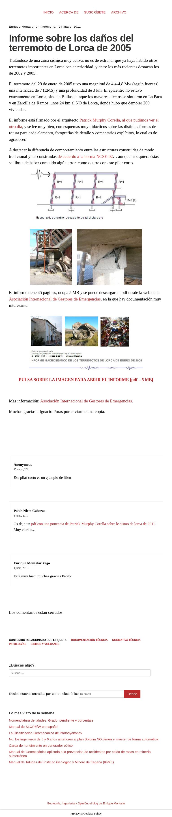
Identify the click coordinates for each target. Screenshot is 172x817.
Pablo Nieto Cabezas (29, 511)
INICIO (48, 12)
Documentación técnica (89, 640)
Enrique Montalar (22, 26)
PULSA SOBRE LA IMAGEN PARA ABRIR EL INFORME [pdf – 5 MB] (86, 379)
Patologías (17, 644)
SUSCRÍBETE (95, 12)
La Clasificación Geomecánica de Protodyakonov (45, 733)
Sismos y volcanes (45, 644)
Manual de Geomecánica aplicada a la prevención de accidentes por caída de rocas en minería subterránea (80, 754)
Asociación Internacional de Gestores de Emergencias (55, 299)
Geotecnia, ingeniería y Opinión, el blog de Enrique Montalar (86, 803)
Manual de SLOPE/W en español (33, 727)
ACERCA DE (69, 12)
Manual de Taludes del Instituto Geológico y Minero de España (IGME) (61, 762)
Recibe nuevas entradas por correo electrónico (44, 694)
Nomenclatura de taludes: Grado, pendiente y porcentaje (51, 720)
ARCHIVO (118, 12)
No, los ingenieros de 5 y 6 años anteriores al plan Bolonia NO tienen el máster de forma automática (83, 739)
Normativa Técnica (126, 640)
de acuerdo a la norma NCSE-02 (85, 156)
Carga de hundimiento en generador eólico (41, 745)
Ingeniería (48, 26)
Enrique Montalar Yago (32, 563)
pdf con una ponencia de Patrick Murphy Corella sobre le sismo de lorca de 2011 (93, 524)
